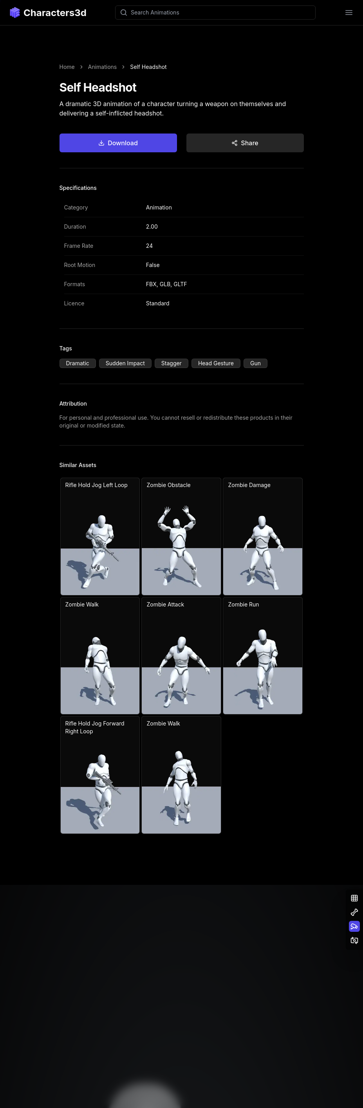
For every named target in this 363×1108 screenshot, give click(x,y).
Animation (159, 207)
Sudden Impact (125, 363)
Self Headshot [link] (148, 66)
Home (67, 66)
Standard (158, 303)
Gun (255, 363)
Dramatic (77, 363)
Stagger (171, 363)
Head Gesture (216, 363)
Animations (102, 66)
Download (118, 143)
